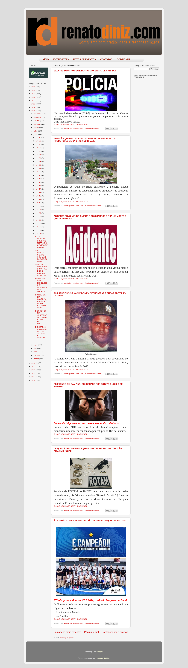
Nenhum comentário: (93, 128)
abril (35, 348)
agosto (36, 128)
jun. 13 (38, 192)
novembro (38, 117)
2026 (33, 87)
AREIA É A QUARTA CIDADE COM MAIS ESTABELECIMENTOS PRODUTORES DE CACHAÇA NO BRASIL (85, 140)
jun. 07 (38, 213)
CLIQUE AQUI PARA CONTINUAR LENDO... (71, 124)
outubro (37, 121)
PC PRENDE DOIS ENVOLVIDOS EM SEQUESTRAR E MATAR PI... (41, 285)
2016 (33, 370)
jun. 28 (38, 144)
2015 (33, 373)
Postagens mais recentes (67, 632)
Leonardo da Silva (103, 658)
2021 (33, 104)
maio (36, 345)
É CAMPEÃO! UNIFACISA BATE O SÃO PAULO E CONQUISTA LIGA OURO (90, 520)
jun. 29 (38, 141)
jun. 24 (38, 158)
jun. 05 (38, 220)
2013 (33, 380)
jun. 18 (38, 179)
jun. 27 (38, 148)
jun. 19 (38, 175)
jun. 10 (38, 203)
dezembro (38, 114)
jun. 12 (38, 196)
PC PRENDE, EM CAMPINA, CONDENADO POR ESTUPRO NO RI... (41, 301)
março (36, 352)
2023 (33, 97)
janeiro (36, 359)
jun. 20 (38, 172)
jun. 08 (38, 210)
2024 (33, 94)
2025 (33, 90)
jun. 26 (38, 151)
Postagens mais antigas (115, 632)
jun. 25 (38, 155)
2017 (33, 366)
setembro (37, 124)
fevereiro (37, 355)
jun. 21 (38, 168)
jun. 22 (38, 165)
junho (36, 134)
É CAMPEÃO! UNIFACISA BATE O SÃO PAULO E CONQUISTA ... (41, 333)
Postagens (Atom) (67, 637)
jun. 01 (38, 234)
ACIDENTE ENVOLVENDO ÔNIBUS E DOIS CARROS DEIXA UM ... (41, 270)
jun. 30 (38, 137)
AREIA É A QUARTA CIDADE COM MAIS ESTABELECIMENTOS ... (41, 256)
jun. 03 (38, 227)
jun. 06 (38, 216)
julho (36, 131)
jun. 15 (38, 186)
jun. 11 (38, 199)
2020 (33, 107)
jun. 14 (38, 189)
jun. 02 (38, 230)
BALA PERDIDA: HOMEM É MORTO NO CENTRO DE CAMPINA (85, 71)
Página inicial (91, 632)
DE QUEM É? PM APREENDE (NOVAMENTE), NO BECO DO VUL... (41, 317)
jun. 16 (38, 182)
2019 (33, 111)
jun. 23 (38, 161)
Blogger (99, 652)
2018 (33, 363)
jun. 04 (38, 223)
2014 (33, 377)
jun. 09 (38, 206)
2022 (33, 100)
